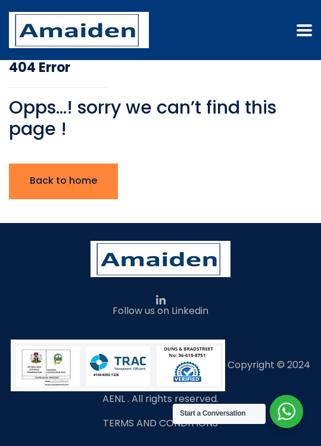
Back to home (63, 180)
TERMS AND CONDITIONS (160, 423)
